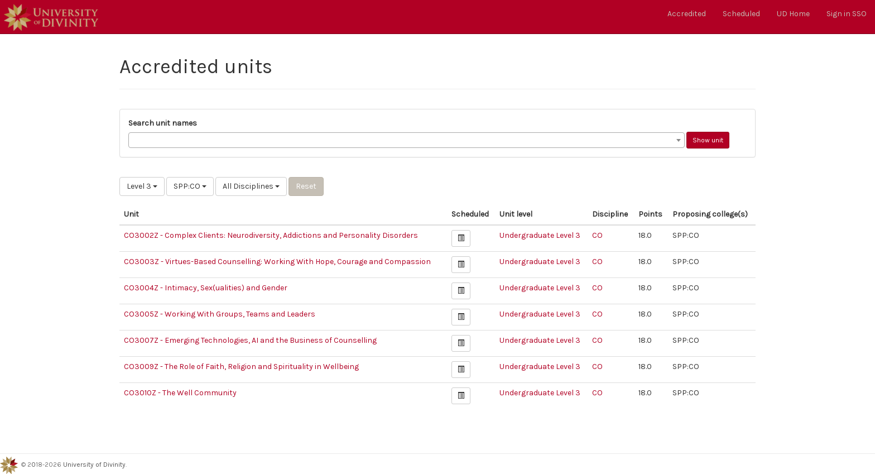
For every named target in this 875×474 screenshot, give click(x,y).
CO (597, 235)
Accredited (686, 13)
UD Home (793, 13)
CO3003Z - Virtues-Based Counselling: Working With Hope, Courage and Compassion (277, 261)
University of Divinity (94, 464)
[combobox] (406, 140)
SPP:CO (190, 186)
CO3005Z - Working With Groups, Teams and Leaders (219, 314)
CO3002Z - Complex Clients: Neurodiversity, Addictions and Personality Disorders (271, 235)
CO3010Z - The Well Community (180, 393)
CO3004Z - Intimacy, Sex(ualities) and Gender (205, 288)
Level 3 (142, 186)
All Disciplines (251, 186)
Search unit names (162, 123)
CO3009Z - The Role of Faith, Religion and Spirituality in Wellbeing (241, 366)
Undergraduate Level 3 (539, 235)
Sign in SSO (846, 13)
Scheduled (741, 13)
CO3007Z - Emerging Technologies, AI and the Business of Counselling (250, 340)
